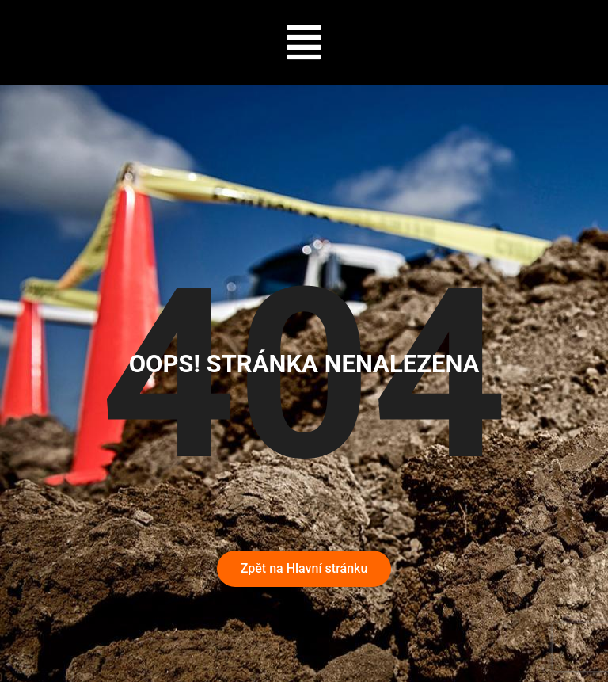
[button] (304, 42)
